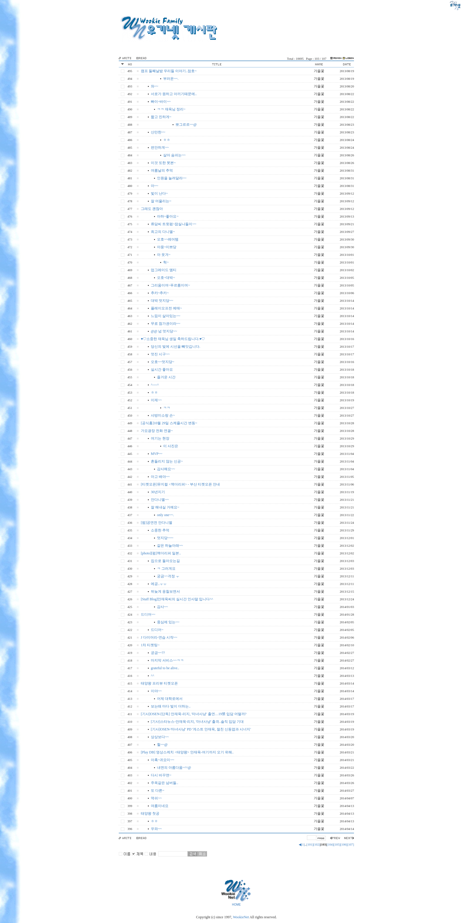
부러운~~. (170, 79)
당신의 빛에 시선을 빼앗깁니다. (175, 346)
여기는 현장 (160, 438)
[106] (343, 844)
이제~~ (156, 400)
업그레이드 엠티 (163, 270)
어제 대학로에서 (170, 699)
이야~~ (156, 691)
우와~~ (156, 829)
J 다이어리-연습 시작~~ (159, 637)
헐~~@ (162, 745)
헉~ (166, 262)
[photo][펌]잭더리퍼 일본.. (161, 553)
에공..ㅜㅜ (159, 584)
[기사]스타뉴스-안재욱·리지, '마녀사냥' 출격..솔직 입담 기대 (197, 722)
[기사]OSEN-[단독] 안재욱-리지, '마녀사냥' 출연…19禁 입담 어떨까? (193, 714)
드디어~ (157, 630)
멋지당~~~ (165, 538)
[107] (350, 844)
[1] (303, 844)
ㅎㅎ (166, 140)
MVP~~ (156, 454)
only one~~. (165, 515)
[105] (337, 844)
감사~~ (162, 607)
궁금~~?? (158, 653)
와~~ (154, 86)
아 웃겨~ (164, 255)
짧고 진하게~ (161, 117)
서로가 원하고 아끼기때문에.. (174, 94)
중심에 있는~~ (168, 622)
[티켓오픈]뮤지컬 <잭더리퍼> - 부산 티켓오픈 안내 (180, 484)
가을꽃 (319, 71)
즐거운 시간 (166, 377)
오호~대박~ (166, 278)
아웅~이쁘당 (167, 247)
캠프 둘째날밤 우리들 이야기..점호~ (169, 71)
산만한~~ (158, 132)
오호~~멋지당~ (162, 362)
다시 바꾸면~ (161, 775)
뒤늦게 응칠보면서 (165, 591)
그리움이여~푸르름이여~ (170, 285)
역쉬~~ (156, 798)
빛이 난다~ (159, 193)
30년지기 (158, 492)
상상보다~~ (160, 737)
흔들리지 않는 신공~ (167, 461)
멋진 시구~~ (160, 354)
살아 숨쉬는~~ (174, 155)
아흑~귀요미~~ (162, 760)
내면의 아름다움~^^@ (174, 767)
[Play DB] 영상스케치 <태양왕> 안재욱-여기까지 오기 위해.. (187, 752)
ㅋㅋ (166, 408)
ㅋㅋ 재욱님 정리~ (171, 109)
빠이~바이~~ (161, 102)
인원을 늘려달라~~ (171, 178)
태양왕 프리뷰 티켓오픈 (159, 683)
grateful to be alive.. (165, 668)
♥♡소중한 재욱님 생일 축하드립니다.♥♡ (173, 339)
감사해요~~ (166, 469)
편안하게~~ (160, 147)
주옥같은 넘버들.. (164, 783)
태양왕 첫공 (150, 813)
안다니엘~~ (160, 500)
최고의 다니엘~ (163, 232)
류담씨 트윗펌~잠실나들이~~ (173, 224)
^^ (152, 676)
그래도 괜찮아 (152, 209)
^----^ (155, 385)
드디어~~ (148, 614)
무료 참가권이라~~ (165, 324)
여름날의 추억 (162, 170)
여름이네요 (159, 806)
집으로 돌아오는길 (165, 561)
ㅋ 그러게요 (166, 568)
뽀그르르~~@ (186, 124)
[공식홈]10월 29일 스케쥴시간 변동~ (169, 423)
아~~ (154, 186)
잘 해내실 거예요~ (165, 507)
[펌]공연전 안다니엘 (156, 523)
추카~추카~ (160, 293)
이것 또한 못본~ (163, 163)
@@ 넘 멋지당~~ (164, 331)
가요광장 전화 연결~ (157, 431)
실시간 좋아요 (162, 369)
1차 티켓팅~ (150, 645)
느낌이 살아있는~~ (165, 316)
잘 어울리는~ (161, 201)
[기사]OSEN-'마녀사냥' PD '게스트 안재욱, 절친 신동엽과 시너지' (201, 729)
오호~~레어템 (167, 239)
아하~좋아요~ (167, 216)
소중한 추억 (160, 530)
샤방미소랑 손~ (163, 415)
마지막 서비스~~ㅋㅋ (167, 660)
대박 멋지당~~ (162, 301)
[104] (330, 844)
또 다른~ (157, 790)
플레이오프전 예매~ (166, 308)
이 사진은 (170, 446)
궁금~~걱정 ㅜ (168, 576)
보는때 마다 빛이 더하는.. (171, 706)
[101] (309, 844)
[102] (316, 844)
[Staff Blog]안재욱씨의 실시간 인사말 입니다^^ (177, 599)
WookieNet (241, 917)
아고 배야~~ (160, 477)
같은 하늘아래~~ (170, 545)
